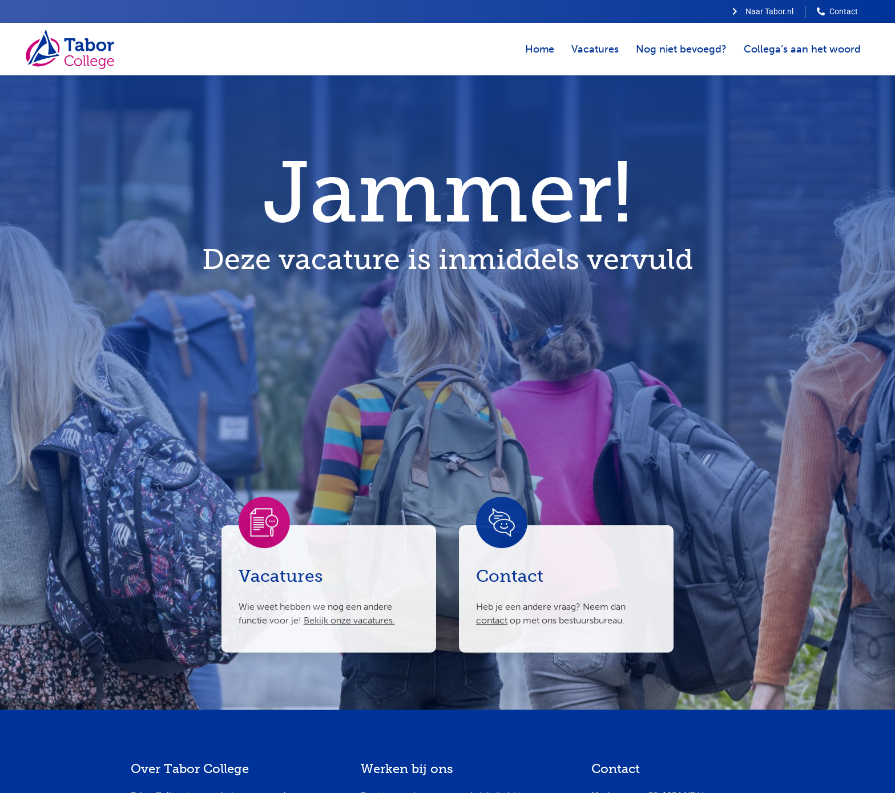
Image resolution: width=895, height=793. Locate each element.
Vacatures (595, 49)
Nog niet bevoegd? (681, 49)
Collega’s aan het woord (802, 49)
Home (539, 49)
